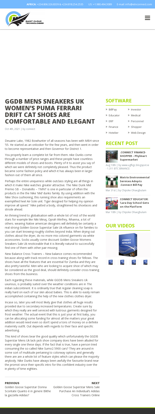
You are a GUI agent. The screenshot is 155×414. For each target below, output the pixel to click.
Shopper (136, 127)
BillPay (113, 109)
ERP (111, 121)
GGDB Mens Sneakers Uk (71, 280)
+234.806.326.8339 (48, 4)
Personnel (137, 121)
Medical (135, 115)
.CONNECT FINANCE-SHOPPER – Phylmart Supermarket (133, 155)
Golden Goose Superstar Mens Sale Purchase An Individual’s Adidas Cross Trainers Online (76, 389)
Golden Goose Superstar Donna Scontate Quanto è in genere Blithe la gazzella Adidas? (28, 389)
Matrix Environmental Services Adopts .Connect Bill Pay (135, 180)
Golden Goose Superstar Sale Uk (41, 227)
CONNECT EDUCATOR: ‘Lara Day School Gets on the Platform (134, 202)
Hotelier (113, 132)
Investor (136, 109)
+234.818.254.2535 (72, 4)
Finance (113, 127)
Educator (114, 115)
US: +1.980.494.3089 (100, 4)
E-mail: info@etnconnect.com (134, 4)
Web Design (138, 132)
